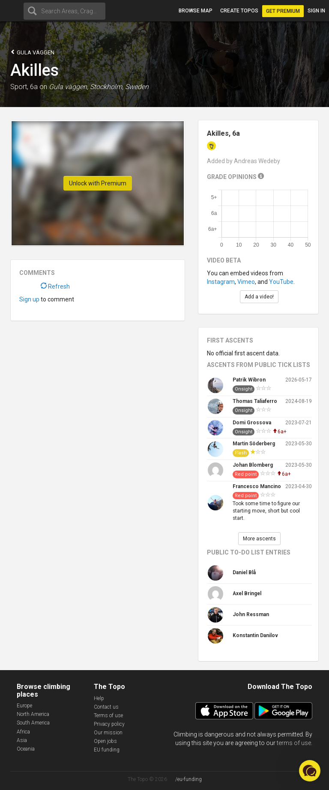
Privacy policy (109, 724)
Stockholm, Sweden (119, 87)
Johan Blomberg (253, 465)
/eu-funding (188, 779)
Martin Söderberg (254, 444)
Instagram (221, 281)
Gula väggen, (68, 87)
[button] (309, 770)
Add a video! (259, 297)
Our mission (108, 733)
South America (33, 723)
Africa (23, 732)
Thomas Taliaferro (255, 401)
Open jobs (105, 741)
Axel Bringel (247, 593)
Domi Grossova (252, 423)
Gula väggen (32, 52)
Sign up (29, 299)
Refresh (55, 286)
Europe (24, 706)
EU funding (107, 750)
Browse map (195, 11)
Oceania (26, 749)
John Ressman (251, 614)
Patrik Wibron (249, 380)
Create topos (239, 11)
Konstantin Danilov (255, 635)
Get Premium (283, 11)
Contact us (106, 707)
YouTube (281, 281)
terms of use (294, 742)
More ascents (259, 539)
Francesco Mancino (257, 486)
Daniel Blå (244, 572)
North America (33, 714)
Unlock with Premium (97, 183)
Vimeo (246, 281)
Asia (22, 740)
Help (99, 698)
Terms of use (108, 715)
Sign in (316, 11)
